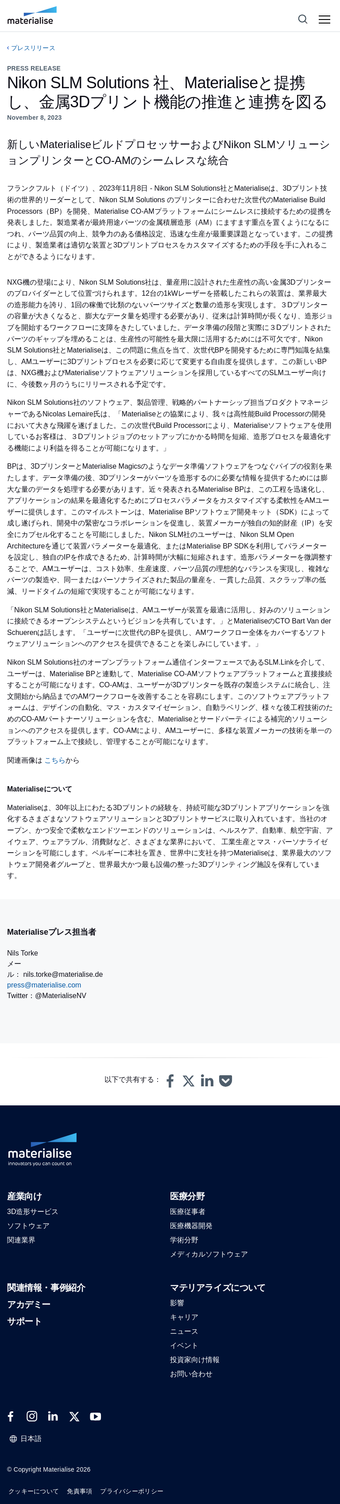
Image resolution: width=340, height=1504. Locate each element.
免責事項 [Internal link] (79, 1491)
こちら (55, 760)
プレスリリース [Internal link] (33, 47)
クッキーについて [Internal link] (33, 1491)
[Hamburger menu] (326, 20)
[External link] (11, 1417)
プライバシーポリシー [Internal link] (131, 1491)
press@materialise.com (44, 985)
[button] (170, 1081)
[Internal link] (32, 15)
